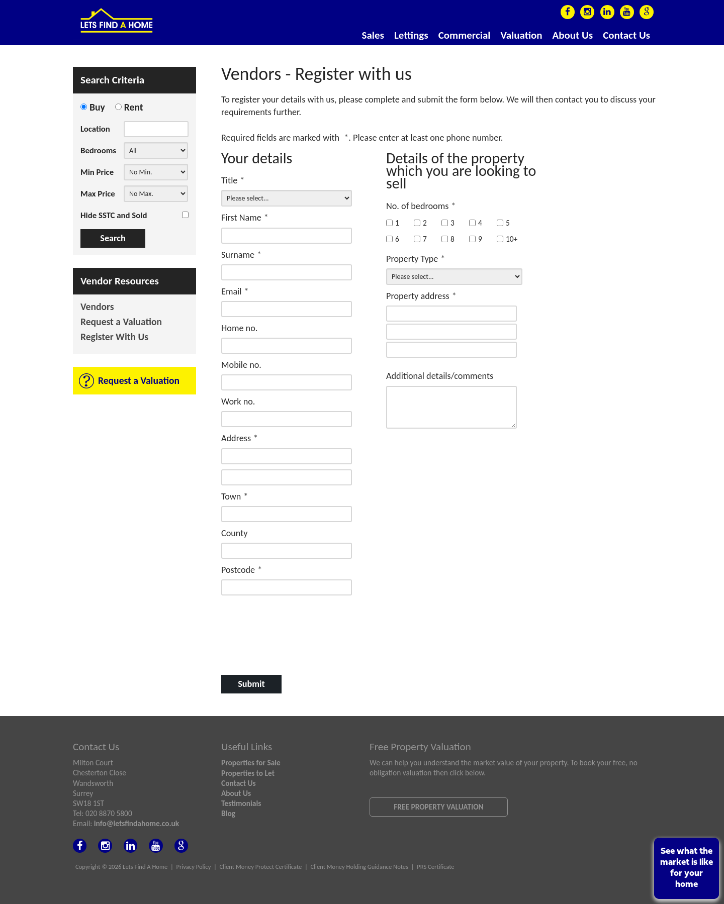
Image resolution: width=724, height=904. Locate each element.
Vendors (97, 307)
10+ (507, 239)
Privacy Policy (193, 866)
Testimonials (241, 803)
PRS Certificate (435, 866)
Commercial (464, 35)
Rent (133, 107)
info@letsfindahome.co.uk (136, 823)
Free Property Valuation (438, 807)
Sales (373, 35)
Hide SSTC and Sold (113, 215)
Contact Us (626, 35)
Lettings (411, 35)
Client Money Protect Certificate (261, 866)
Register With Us (114, 337)
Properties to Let (248, 773)
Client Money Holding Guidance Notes (359, 866)
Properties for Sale (251, 762)
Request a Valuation (121, 322)
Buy (97, 107)
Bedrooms (98, 150)
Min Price (97, 172)
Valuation (521, 35)
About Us (573, 35)
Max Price (97, 193)
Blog (228, 813)
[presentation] (286, 622)
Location (95, 129)
